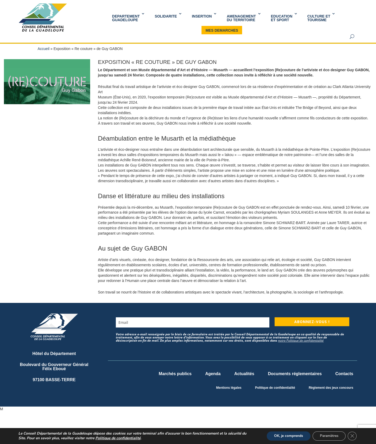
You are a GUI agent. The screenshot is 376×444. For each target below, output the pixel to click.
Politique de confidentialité (275, 388)
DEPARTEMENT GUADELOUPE (126, 18)
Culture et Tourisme (318, 18)
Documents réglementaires (294, 373)
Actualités (244, 373)
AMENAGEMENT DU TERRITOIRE (241, 18)
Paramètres (327, 435)
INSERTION (202, 16)
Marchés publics (175, 373)
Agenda (213, 373)
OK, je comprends (285, 435)
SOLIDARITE (166, 16)
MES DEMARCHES (221, 30)
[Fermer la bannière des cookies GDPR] (352, 436)
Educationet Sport (281, 18)
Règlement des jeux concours (331, 388)
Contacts (344, 373)
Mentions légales (229, 388)
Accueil (44, 49)
